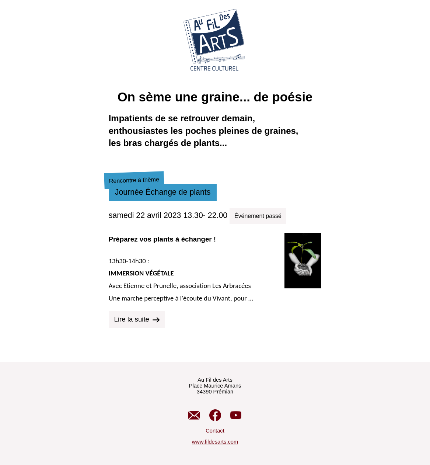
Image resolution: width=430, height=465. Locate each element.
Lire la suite (137, 319)
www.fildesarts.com (215, 442)
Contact (215, 431)
